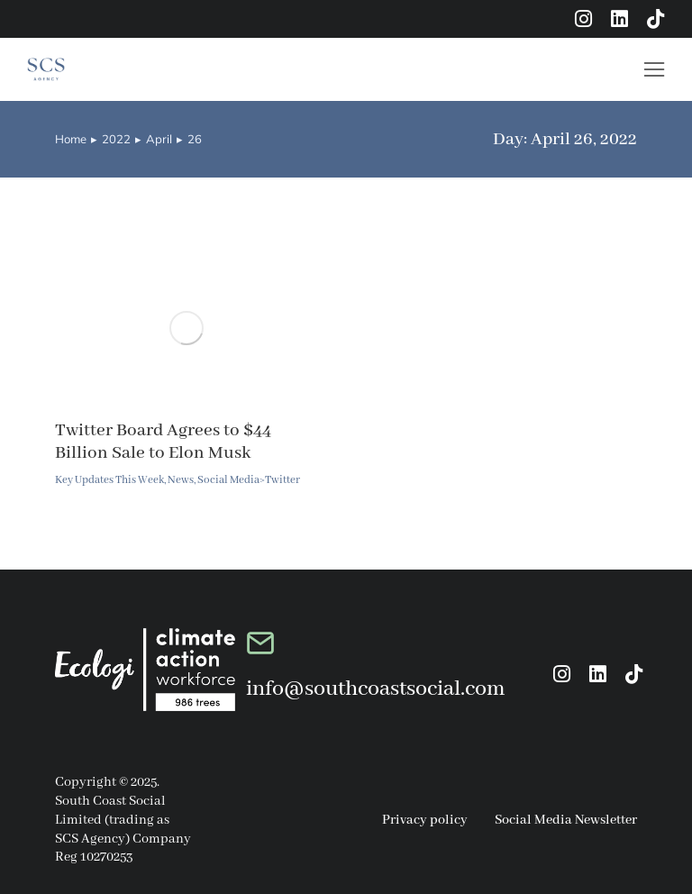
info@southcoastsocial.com (375, 689)
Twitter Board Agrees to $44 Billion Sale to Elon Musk (163, 441)
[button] (654, 69)
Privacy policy (425, 820)
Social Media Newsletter (566, 820)
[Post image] (186, 328)
